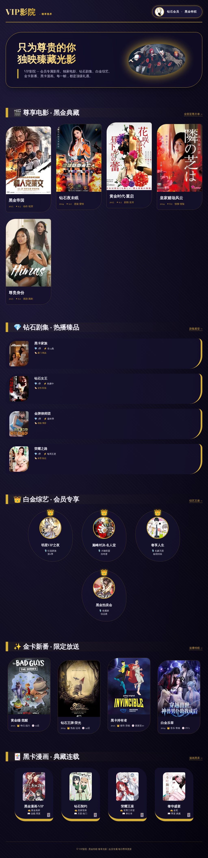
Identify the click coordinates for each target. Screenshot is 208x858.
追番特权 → (195, 647)
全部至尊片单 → (193, 114)
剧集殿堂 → (195, 328)
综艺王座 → (195, 500)
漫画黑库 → (195, 758)
